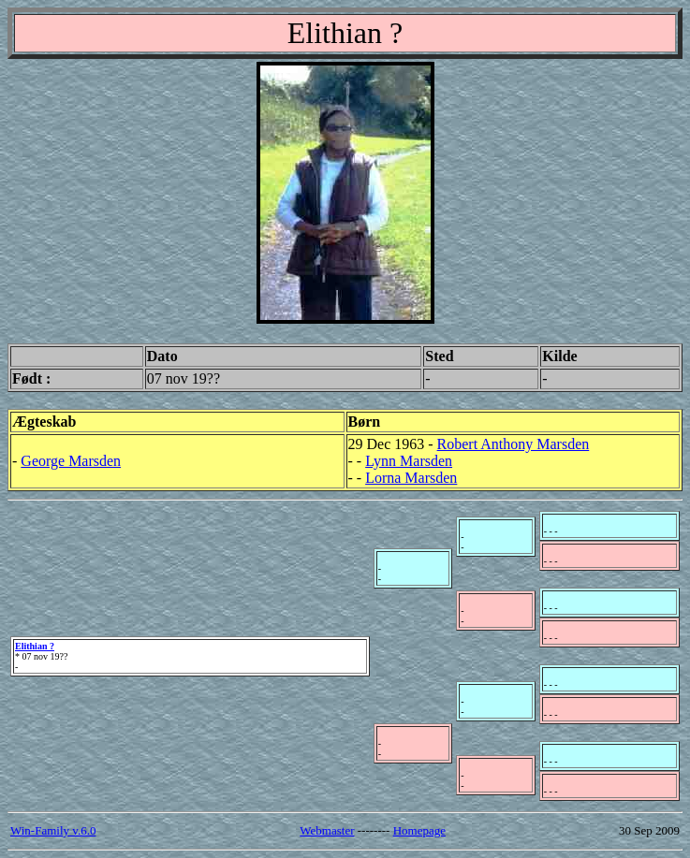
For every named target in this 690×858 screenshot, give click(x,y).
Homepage (419, 830)
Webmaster (327, 830)
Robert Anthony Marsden (513, 444)
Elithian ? (34, 646)
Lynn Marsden (408, 461)
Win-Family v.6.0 (52, 830)
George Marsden (71, 461)
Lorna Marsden (411, 478)
